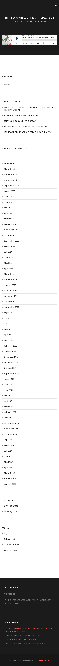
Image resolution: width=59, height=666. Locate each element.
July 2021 (8, 384)
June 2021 (8, 390)
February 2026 (10, 174)
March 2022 (9, 340)
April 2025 (8, 213)
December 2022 (11, 290)
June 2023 (8, 257)
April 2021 (8, 401)
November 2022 (11, 296)
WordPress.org (10, 550)
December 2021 (11, 357)
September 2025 (11, 185)
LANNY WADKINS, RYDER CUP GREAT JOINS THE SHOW (27, 132)
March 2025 (9, 219)
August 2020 (9, 445)
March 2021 (9, 406)
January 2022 (10, 351)
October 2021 (10, 368)
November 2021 (11, 362)
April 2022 (8, 335)
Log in (6, 533)
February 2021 (10, 412)
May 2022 (8, 329)
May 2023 (8, 263)
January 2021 (10, 417)
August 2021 (9, 379)
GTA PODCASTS (31, 21)
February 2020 (10, 478)
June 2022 (8, 324)
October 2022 (10, 301)
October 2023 (10, 235)
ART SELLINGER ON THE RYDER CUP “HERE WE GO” (25, 126)
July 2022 (8, 318)
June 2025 (8, 202)
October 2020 (10, 434)
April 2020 (8, 467)
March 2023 (9, 274)
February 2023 (10, 279)
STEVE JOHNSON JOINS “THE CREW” (20, 121)
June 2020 (8, 456)
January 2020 (10, 484)
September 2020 (11, 440)
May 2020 (8, 462)
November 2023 (11, 230)
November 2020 (11, 428)
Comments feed (11, 544)
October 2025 (10, 180)
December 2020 (11, 423)
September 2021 (11, 373)
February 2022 (10, 346)
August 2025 (9, 191)
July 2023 (8, 252)
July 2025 (8, 196)
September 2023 (11, 241)
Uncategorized (10, 511)
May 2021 (8, 395)
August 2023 (9, 246)
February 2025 (10, 224)
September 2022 (11, 307)
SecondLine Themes (42, 660)
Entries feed (9, 539)
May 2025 (8, 207)
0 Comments (43, 21)
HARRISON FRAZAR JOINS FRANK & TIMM (21, 115)
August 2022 (9, 312)
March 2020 (9, 473)
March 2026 (9, 169)
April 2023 (8, 268)
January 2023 (10, 285)
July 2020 (8, 451)
